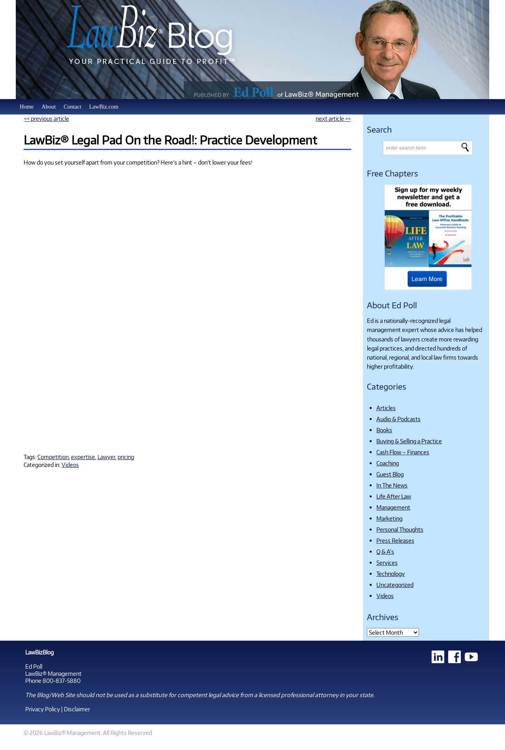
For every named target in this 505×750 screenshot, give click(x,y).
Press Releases (395, 540)
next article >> (333, 118)
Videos (70, 464)
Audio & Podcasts (398, 418)
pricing (126, 456)
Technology (390, 573)
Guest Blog (390, 474)
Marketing (389, 518)
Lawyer (106, 456)
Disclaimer (77, 708)
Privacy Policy (42, 708)
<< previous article (46, 118)
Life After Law (393, 496)
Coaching (387, 463)
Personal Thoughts (399, 529)
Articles (386, 407)
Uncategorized (394, 584)
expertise (83, 456)
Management (393, 507)
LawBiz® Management (53, 673)
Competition (53, 456)
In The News (392, 485)
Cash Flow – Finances (402, 452)
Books (384, 429)
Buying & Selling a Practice (409, 440)
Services (387, 562)
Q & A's (385, 551)
